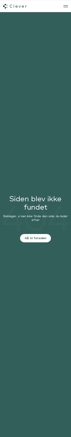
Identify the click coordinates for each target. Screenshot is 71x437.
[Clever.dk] (15, 6)
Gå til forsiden (35, 238)
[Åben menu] (65, 6)
